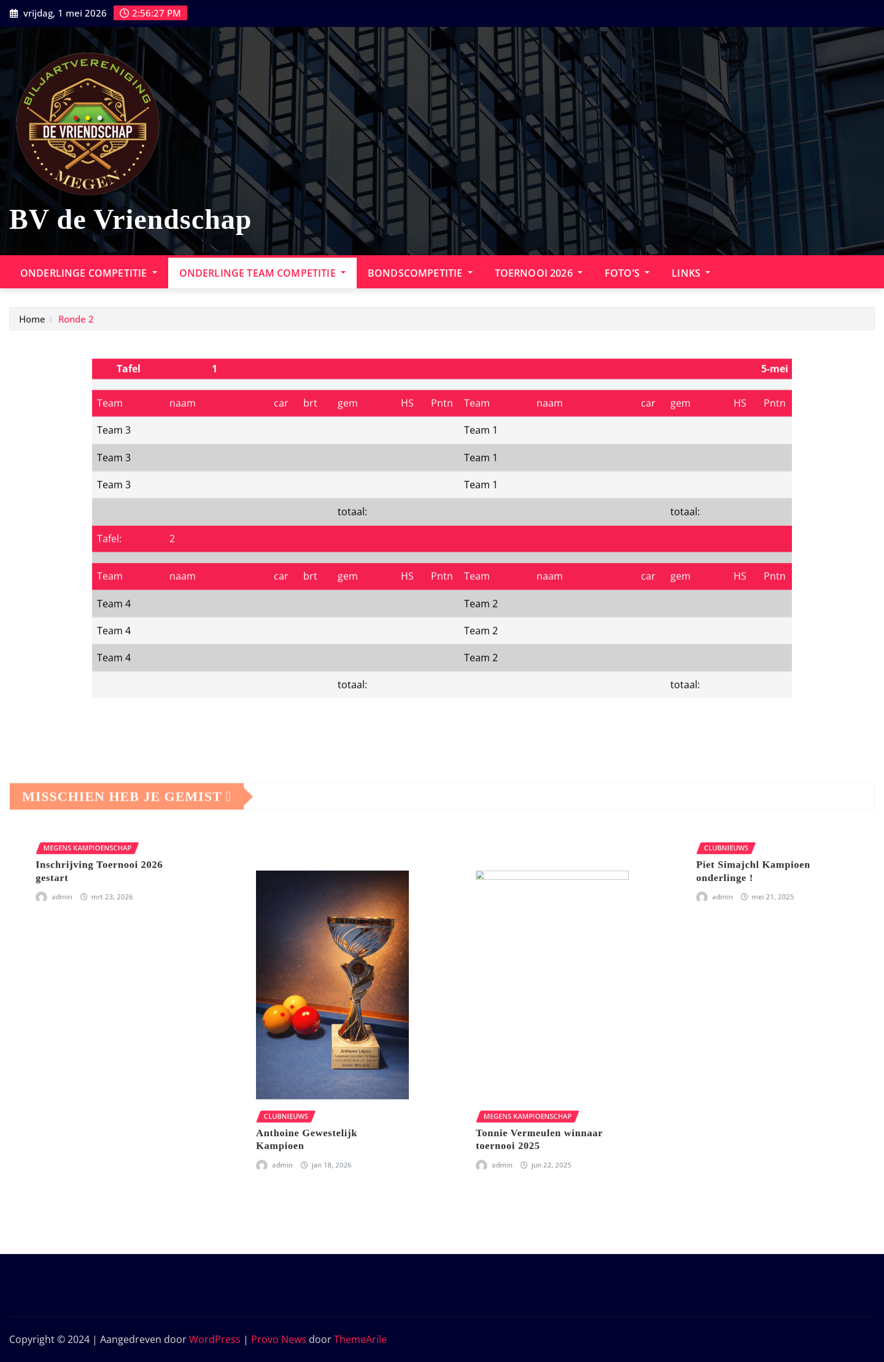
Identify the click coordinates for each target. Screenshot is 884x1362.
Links (691, 273)
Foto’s (627, 273)
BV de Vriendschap (130, 219)
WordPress (215, 1339)
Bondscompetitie (420, 273)
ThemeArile (360, 1339)
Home (32, 326)
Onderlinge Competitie (88, 273)
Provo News (278, 1339)
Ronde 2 (76, 326)
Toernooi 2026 (539, 273)
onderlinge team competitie (262, 273)
